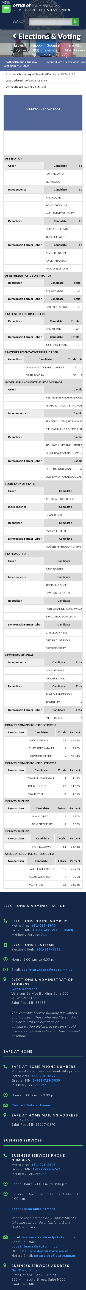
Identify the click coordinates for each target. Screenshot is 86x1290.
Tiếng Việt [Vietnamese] (73, 45)
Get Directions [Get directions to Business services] (24, 1270)
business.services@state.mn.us (48, 1237)
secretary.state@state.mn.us (46, 969)
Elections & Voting (46, 36)
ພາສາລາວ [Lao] (52, 50)
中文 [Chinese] (36, 50)
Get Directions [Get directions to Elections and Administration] (24, 989)
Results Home (55, 62)
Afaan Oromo (75, 50)
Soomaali (53, 45)
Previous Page (77, 62)
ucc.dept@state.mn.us (49, 1251)
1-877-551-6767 (46, 1169)
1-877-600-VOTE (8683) (53, 930)
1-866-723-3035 (46, 1080)
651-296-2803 (43, 1165)
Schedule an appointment (33, 1209)
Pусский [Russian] (21, 50)
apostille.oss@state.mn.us (34, 1246)
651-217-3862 (49, 949)
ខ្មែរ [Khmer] (34, 55)
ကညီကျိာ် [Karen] (62, 55)
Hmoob (36, 45)
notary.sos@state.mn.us (54, 1255)
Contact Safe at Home (30, 1105)
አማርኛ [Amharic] (46, 55)
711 (44, 935)
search (19, 21)
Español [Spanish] (20, 45)
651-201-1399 (43, 1076)
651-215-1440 (43, 925)
